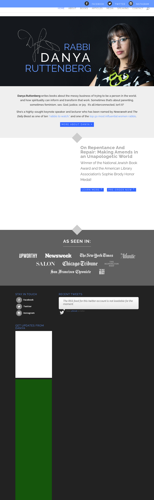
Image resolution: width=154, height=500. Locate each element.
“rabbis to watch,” (59, 116)
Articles (97, 8)
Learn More (91, 190)
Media (110, 8)
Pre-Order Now (120, 190)
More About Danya (76, 124)
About (72, 8)
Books (84, 8)
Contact (137, 8)
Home (61, 8)
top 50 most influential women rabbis (113, 116)
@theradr (74, 311)
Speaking (123, 8)
